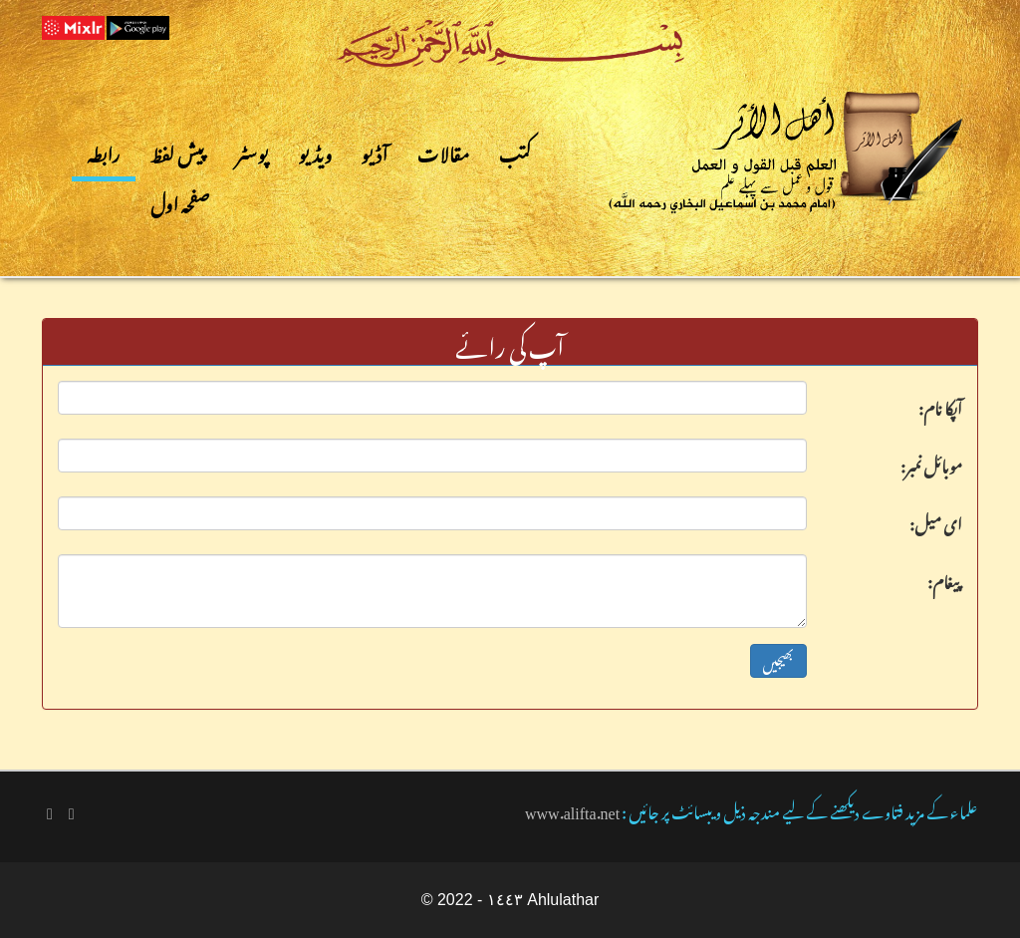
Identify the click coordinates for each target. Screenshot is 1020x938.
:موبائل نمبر (931, 462)
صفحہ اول (180, 200)
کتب (515, 151)
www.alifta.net (572, 809)
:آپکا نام (940, 405)
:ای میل (935, 520)
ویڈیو (316, 151)
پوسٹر (252, 151)
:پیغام (944, 578)
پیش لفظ (178, 151)
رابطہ (104, 151)
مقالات (443, 151)
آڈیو (374, 151)
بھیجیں (778, 661)
